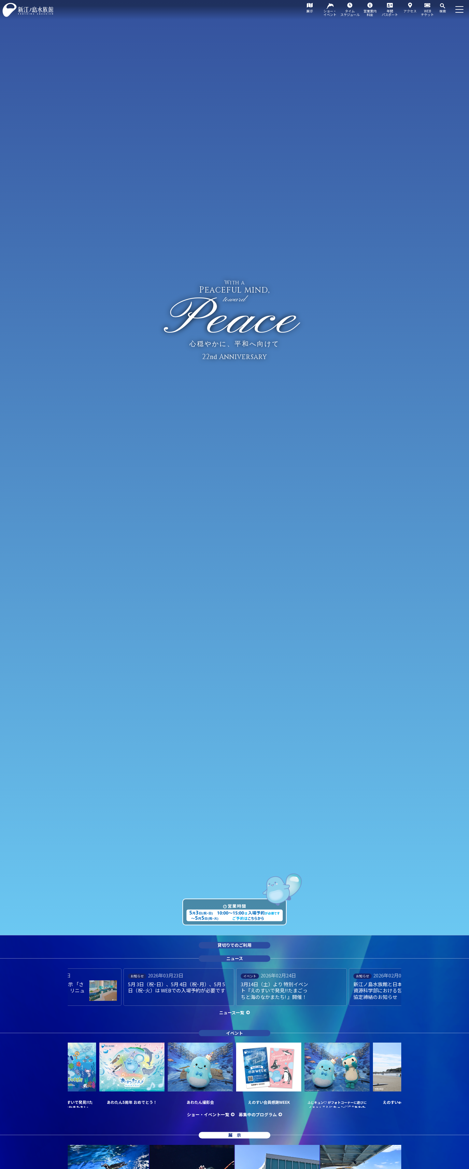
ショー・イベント (329, 12)
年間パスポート (390, 12)
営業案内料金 (370, 12)
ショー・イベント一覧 (208, 1114)
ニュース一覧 (231, 1012)
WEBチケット (427, 12)
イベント (234, 1033)
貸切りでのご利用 (234, 945)
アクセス (410, 10)
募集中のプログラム (258, 1114)
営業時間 (237, 906)
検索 (442, 10)
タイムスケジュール (350, 12)
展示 (309, 10)
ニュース (234, 958)
